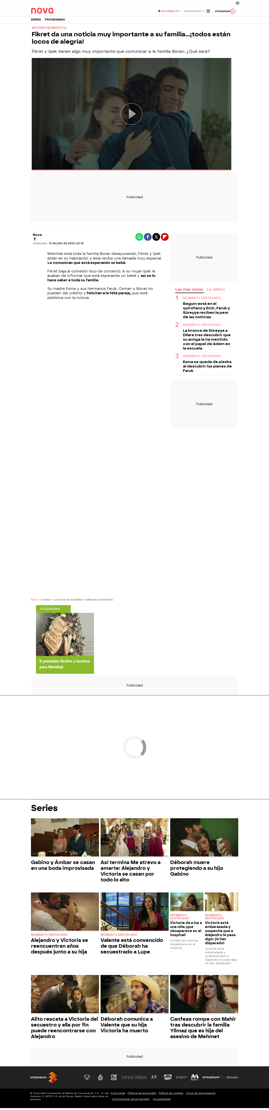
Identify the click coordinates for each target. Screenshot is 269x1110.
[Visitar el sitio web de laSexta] (100, 1079)
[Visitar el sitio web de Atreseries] (154, 1079)
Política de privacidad (142, 1095)
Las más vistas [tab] (189, 291)
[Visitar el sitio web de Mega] (141, 1079)
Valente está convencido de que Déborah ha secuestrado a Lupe (132, 948)
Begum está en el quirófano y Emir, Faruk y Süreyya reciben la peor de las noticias (206, 312)
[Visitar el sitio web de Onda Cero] (168, 1079)
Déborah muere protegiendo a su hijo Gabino (196, 870)
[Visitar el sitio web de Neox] (114, 1079)
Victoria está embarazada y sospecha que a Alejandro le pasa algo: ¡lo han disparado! (220, 935)
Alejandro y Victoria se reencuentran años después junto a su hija (59, 948)
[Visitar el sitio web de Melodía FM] (195, 1079)
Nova (34, 601)
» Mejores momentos (98, 601)
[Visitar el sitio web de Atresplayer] (213, 1079)
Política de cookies (171, 1095)
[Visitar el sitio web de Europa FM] (181, 1079)
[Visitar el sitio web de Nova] (127, 1079)
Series (36, 21)
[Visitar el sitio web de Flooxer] (232, 1079)
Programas (55, 21)
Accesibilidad (162, 1101)
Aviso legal (118, 1095)
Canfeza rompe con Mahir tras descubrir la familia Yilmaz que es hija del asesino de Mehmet (203, 1029)
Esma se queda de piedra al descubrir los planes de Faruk (207, 368)
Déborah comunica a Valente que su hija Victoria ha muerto (127, 1026)
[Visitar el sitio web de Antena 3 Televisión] (87, 1079)
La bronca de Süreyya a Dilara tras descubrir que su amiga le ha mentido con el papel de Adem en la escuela (207, 341)
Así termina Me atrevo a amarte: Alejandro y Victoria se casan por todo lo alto (131, 873)
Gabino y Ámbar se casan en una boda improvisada (63, 867)
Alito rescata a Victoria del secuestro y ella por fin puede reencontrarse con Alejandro (64, 1029)
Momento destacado (202, 300)
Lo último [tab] (216, 291)
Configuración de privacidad (130, 1101)
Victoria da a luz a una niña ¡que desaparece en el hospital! (186, 931)
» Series (45, 601)
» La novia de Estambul (67, 601)
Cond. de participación (201, 1095)
